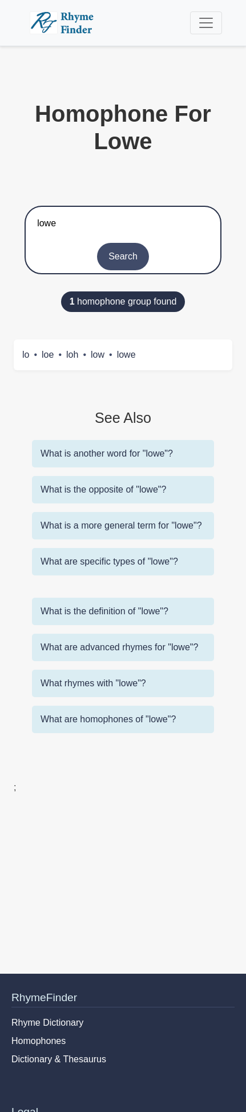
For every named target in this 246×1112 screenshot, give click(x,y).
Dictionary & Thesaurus (58, 1059)
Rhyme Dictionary (47, 1022)
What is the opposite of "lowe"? (103, 489)
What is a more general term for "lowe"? (121, 525)
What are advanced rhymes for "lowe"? (119, 647)
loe (48, 354)
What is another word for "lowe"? (107, 453)
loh (72, 354)
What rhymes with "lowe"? (93, 683)
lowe (126, 354)
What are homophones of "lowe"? (108, 719)
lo (25, 354)
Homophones (38, 1041)
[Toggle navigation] (206, 22)
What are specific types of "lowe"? (109, 561)
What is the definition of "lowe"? (104, 611)
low (97, 354)
